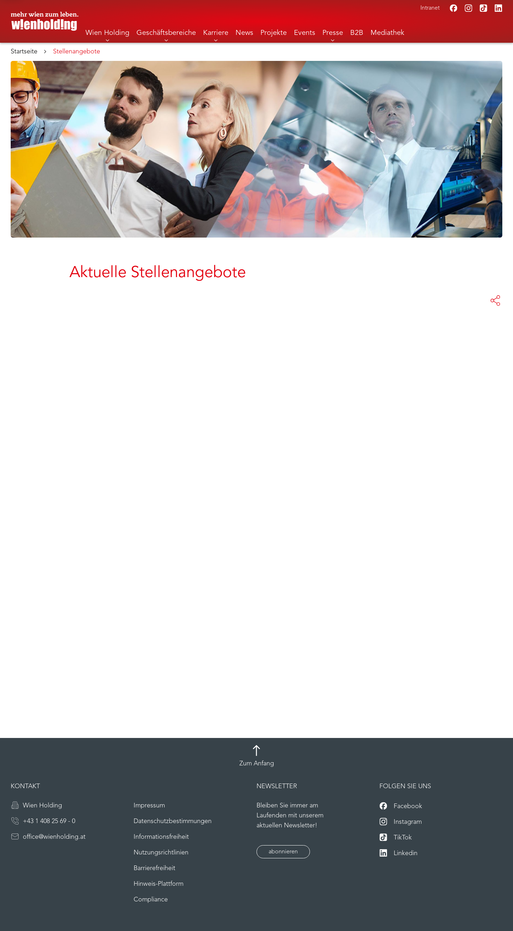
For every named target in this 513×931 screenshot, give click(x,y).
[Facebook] (453, 8)
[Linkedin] (498, 8)
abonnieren (283, 852)
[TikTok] (483, 8)
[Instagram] (468, 8)
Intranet (430, 8)
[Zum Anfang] (256, 757)
